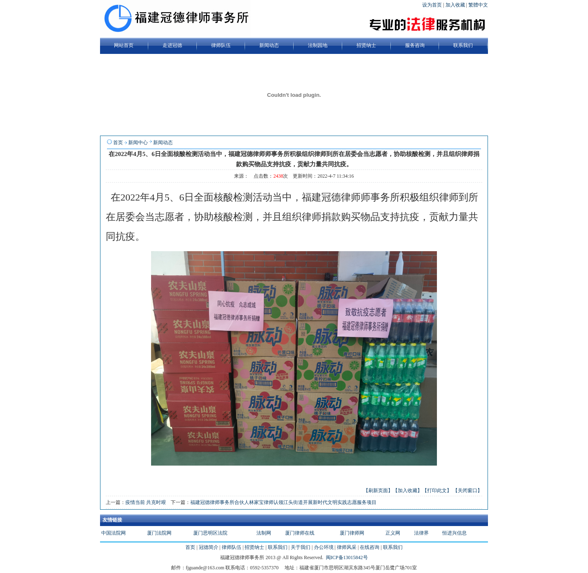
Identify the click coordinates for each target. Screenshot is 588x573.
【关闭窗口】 (467, 490)
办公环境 (324, 547)
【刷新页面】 (378, 490)
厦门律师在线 (299, 533)
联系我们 (277, 547)
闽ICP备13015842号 (347, 557)
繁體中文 (478, 5)
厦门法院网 (159, 533)
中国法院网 (113, 533)
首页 (118, 142)
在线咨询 (369, 547)
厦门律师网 (352, 533)
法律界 (421, 533)
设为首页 (432, 5)
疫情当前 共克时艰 (145, 502)
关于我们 (300, 547)
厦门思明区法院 (210, 533)
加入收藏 (455, 5)
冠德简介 (208, 547)
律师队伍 (231, 547)
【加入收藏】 (407, 490)
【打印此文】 (437, 490)
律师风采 (346, 547)
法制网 (263, 533)
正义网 (392, 533)
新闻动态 (163, 142)
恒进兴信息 (454, 533)
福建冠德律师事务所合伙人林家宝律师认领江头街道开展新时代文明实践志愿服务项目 (283, 502)
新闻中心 (138, 142)
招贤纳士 (254, 547)
